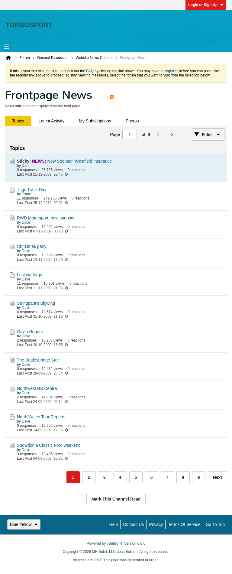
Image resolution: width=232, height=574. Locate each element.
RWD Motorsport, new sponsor (46, 218)
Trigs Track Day (32, 189)
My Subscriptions (95, 120)
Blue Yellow (24, 524)
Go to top (215, 524)
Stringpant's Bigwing (36, 303)
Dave (26, 222)
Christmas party (32, 246)
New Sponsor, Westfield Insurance (79, 161)
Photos (132, 120)
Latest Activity (52, 120)
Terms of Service (184, 524)
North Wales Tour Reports (41, 416)
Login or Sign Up (206, 5)
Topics (18, 120)
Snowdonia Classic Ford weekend (49, 445)
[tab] (18, 121)
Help (113, 524)
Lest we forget (30, 274)
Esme (26, 194)
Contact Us (133, 524)
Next (217, 477)
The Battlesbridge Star (38, 360)
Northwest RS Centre (37, 388)
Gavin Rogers (30, 331)
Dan (25, 166)
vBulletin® (115, 543)
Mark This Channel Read (116, 499)
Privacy (156, 524)
